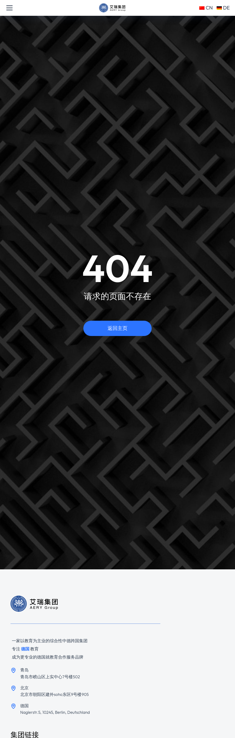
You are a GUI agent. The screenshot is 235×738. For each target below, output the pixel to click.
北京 (24, 687)
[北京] (13, 688)
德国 (24, 705)
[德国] (13, 706)
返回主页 (117, 328)
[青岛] (13, 670)
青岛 (24, 669)
